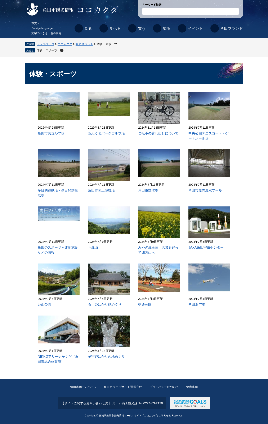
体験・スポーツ (47, 50)
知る (166, 28)
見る (88, 28)
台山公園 (44, 304)
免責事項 (192, 387)
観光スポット (84, 44)
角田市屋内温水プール (205, 190)
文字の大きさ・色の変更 (46, 33)
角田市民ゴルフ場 (51, 133)
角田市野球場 (148, 190)
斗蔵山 (93, 247)
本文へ (35, 23)
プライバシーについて (164, 387)
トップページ (45, 44)
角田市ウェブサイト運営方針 (123, 387)
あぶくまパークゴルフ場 (106, 133)
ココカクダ (65, 44)
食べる (115, 28)
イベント (195, 28)
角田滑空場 (196, 304)
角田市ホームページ (83, 387)
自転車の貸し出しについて (158, 133)
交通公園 (145, 304)
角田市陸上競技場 (101, 190)
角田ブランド (231, 28)
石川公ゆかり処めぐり (104, 304)
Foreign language (42, 28)
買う (142, 28)
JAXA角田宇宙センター (206, 247)
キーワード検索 (151, 4)
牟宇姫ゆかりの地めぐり (106, 356)
